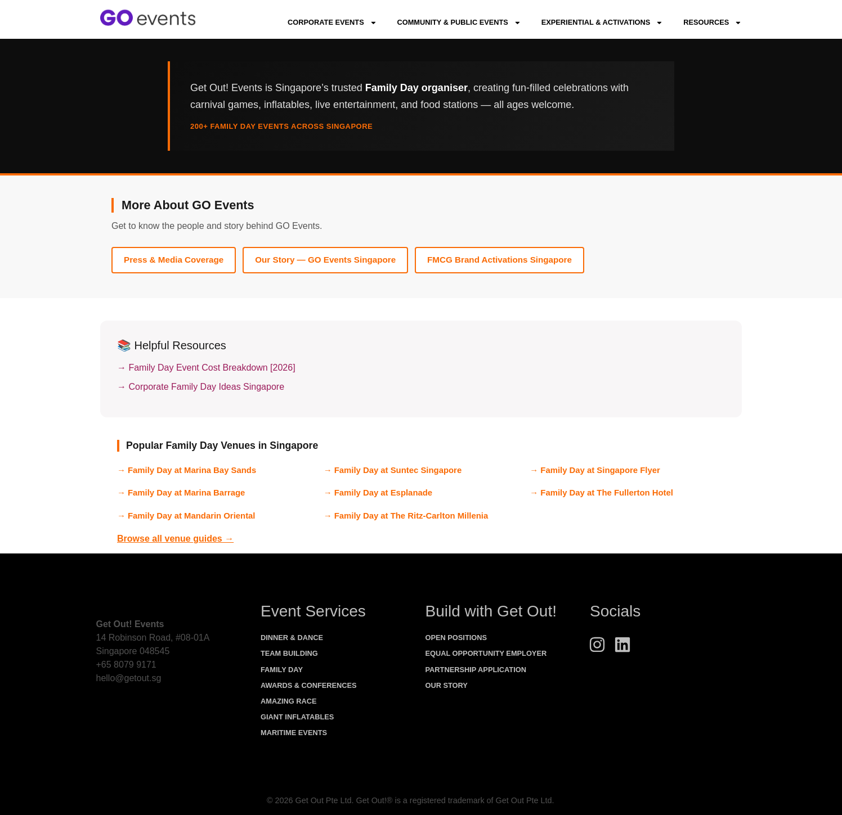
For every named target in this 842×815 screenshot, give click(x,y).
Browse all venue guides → (175, 538)
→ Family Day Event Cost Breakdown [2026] (206, 367)
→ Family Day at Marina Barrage (181, 492)
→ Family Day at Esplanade (378, 492)
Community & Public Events (459, 22)
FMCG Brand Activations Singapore (499, 259)
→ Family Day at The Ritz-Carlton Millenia (406, 515)
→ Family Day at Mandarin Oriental (186, 515)
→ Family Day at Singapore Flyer (595, 470)
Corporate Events (332, 22)
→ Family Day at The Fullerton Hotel (601, 492)
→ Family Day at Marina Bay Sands (186, 470)
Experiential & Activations (602, 22)
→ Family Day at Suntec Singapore (393, 470)
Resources (712, 22)
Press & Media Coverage (173, 259)
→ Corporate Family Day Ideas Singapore (200, 386)
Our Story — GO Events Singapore (325, 259)
